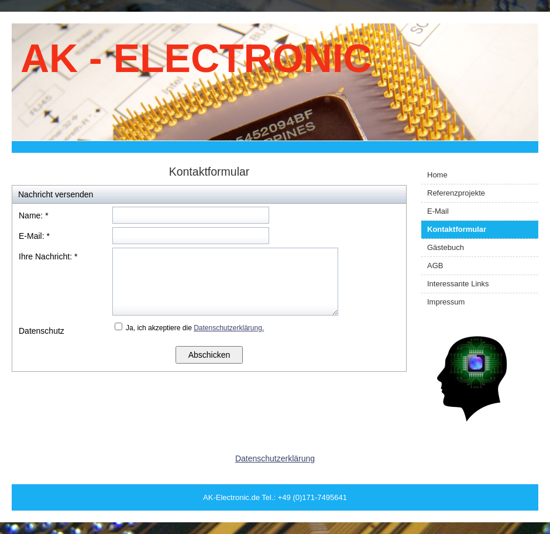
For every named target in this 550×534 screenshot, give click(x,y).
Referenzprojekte (456, 193)
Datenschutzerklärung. (229, 328)
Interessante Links (458, 283)
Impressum (446, 301)
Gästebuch (445, 247)
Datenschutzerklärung (275, 458)
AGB (435, 265)
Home (437, 174)
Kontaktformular (456, 229)
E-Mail (438, 211)
